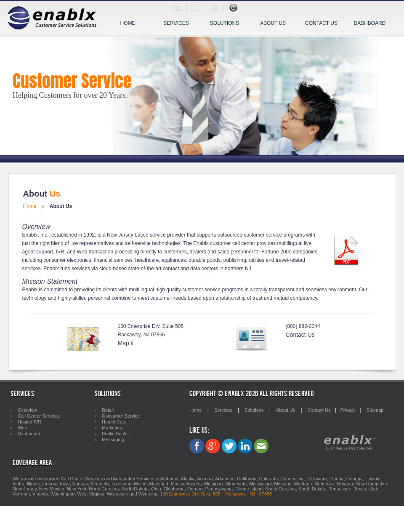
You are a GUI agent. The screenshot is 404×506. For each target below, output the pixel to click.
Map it (126, 343)
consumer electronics (67, 260)
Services (179, 23)
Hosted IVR (29, 421)
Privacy (348, 410)
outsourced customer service (250, 235)
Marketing (112, 427)
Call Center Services (39, 415)
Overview (27, 410)
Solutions (227, 23)
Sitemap (375, 410)
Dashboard (369, 23)
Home (128, 23)
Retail (108, 410)
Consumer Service (121, 415)
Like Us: (199, 430)
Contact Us (321, 23)
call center (243, 243)
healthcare (147, 260)
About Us (273, 23)
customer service (201, 290)
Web (82, 252)
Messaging (113, 439)
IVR (60, 252)
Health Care (114, 421)
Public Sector (115, 433)
